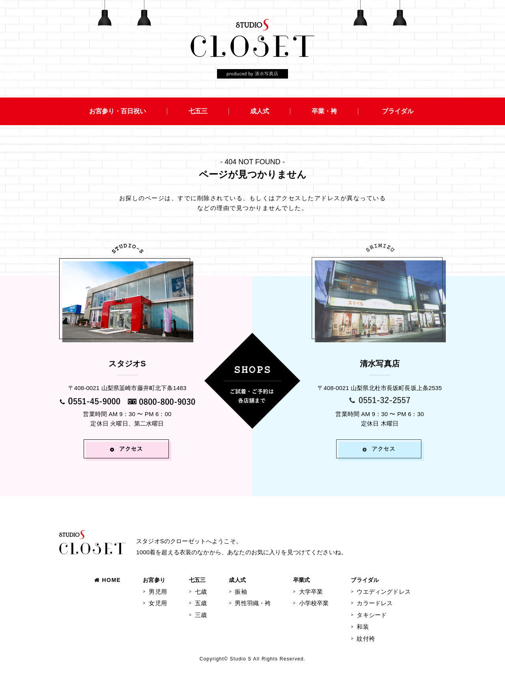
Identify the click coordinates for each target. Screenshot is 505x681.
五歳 (201, 603)
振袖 (241, 591)
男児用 (157, 591)
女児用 (157, 603)
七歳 (201, 591)
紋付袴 (365, 638)
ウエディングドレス (383, 591)
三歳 (201, 615)
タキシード (372, 615)
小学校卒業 (314, 603)
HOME (107, 580)
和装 (362, 626)
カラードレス (375, 603)
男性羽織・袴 (253, 603)
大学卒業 (311, 591)
